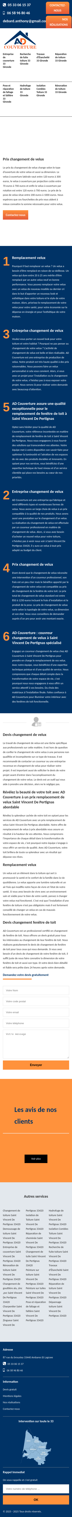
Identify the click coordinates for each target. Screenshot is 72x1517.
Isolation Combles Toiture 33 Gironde (41, 90)
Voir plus (36, 1158)
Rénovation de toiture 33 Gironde (61, 89)
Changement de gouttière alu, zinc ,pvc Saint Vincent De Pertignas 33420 (12, 1293)
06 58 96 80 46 (18, 13)
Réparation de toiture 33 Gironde (61, 57)
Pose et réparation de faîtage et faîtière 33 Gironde (8, 93)
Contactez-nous (57, 7)
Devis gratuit (10, 1389)
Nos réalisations (59, 21)
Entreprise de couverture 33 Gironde (8, 61)
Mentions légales (12, 1396)
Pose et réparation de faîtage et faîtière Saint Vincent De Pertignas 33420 (36, 1311)
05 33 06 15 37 (19, 4)
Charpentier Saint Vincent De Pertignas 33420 (12, 1311)
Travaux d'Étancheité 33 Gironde (42, 57)
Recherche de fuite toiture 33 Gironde (25, 59)
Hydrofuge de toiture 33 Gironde (25, 90)
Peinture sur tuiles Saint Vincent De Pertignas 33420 (36, 1293)
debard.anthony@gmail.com (25, 21)
